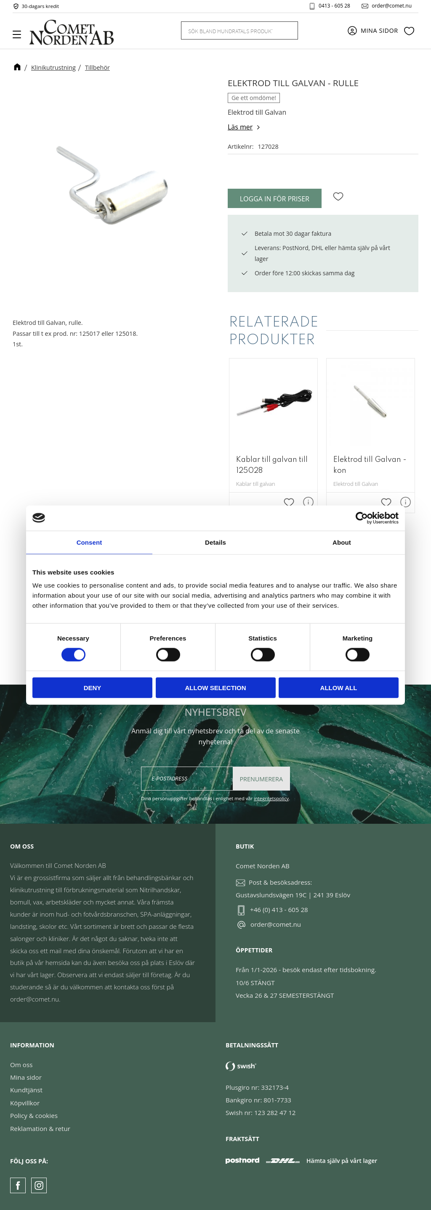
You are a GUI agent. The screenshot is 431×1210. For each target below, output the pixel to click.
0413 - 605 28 (334, 6)
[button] (20, 37)
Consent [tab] (89, 542)
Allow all (338, 687)
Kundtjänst (26, 1090)
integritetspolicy (271, 798)
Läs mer (240, 127)
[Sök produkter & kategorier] (229, 30)
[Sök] (286, 30)
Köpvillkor (25, 1103)
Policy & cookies (34, 1115)
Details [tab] (215, 542)
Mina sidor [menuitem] (379, 30)
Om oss (21, 1064)
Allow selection (215, 687)
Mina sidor (26, 1077)
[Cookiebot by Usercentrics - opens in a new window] (362, 517)
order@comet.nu (392, 6)
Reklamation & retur (40, 1128)
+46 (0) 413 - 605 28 (279, 909)
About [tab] (342, 542)
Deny (92, 687)
